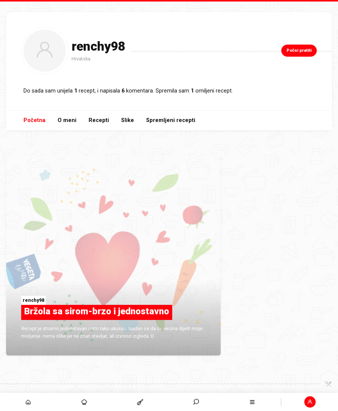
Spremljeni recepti (170, 120)
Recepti (99, 120)
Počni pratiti (299, 50)
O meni (67, 120)
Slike (127, 120)
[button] (310, 402)
